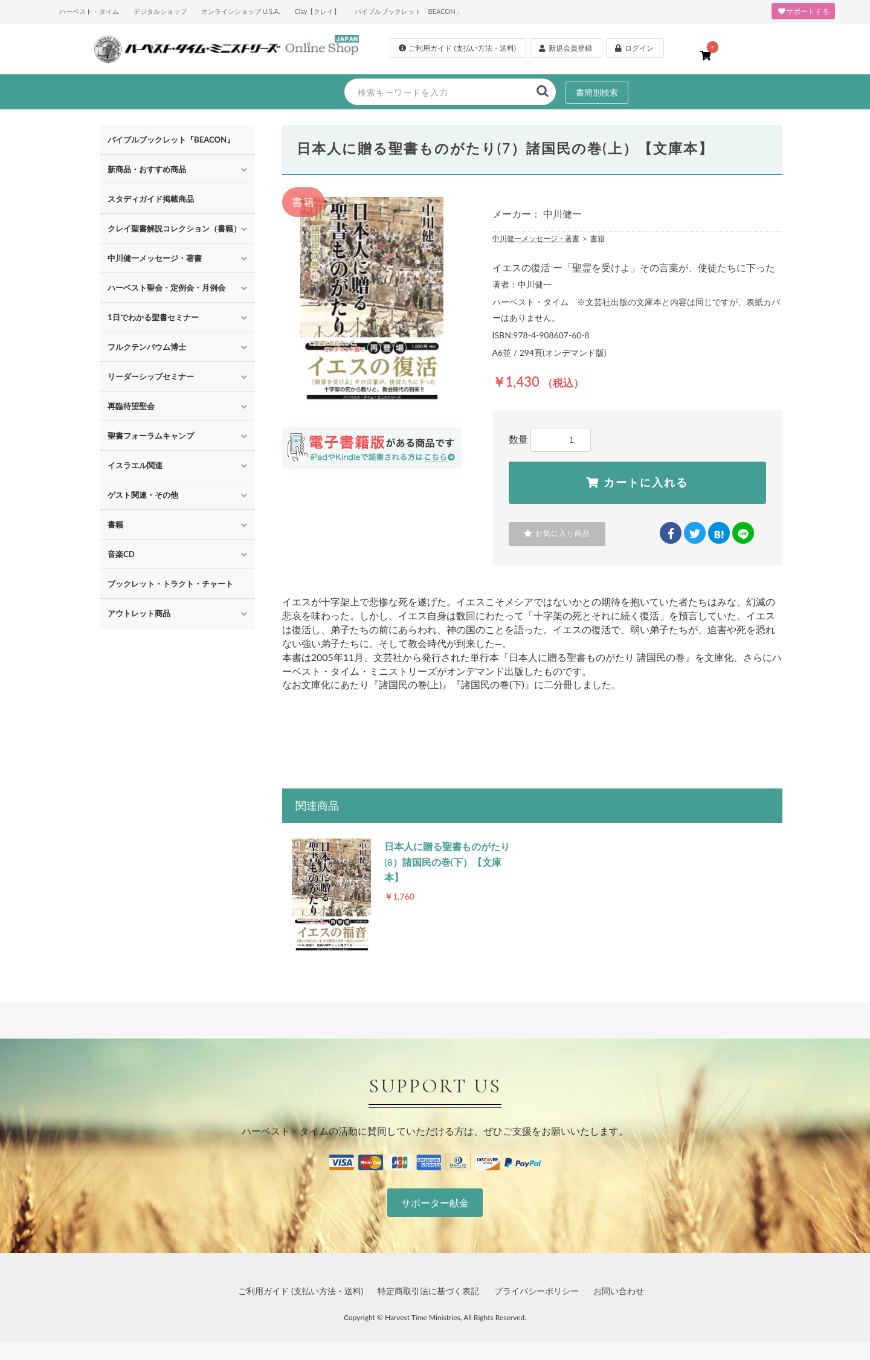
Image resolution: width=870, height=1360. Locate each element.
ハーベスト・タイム (89, 11)
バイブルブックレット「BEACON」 (408, 11)
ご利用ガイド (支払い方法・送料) (300, 1291)
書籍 (115, 524)
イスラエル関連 (135, 465)
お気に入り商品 (557, 533)
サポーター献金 (435, 1202)
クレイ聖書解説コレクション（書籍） (174, 228)
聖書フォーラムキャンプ (151, 435)
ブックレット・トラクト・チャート (170, 583)
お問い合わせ (618, 1291)
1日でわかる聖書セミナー (153, 317)
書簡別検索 (597, 92)
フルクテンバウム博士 (147, 347)
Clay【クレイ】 (317, 11)
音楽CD (121, 554)
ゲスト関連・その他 (143, 495)
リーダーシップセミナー (151, 376)
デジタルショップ (160, 11)
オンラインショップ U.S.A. (240, 11)
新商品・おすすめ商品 (147, 169)
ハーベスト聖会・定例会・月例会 (166, 287)
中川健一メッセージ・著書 (155, 258)
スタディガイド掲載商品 (151, 199)
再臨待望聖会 (131, 406)
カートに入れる (637, 483)
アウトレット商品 (139, 613)
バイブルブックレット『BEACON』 (171, 139)
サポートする (803, 11)
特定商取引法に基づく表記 (428, 1291)
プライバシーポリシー (536, 1291)
